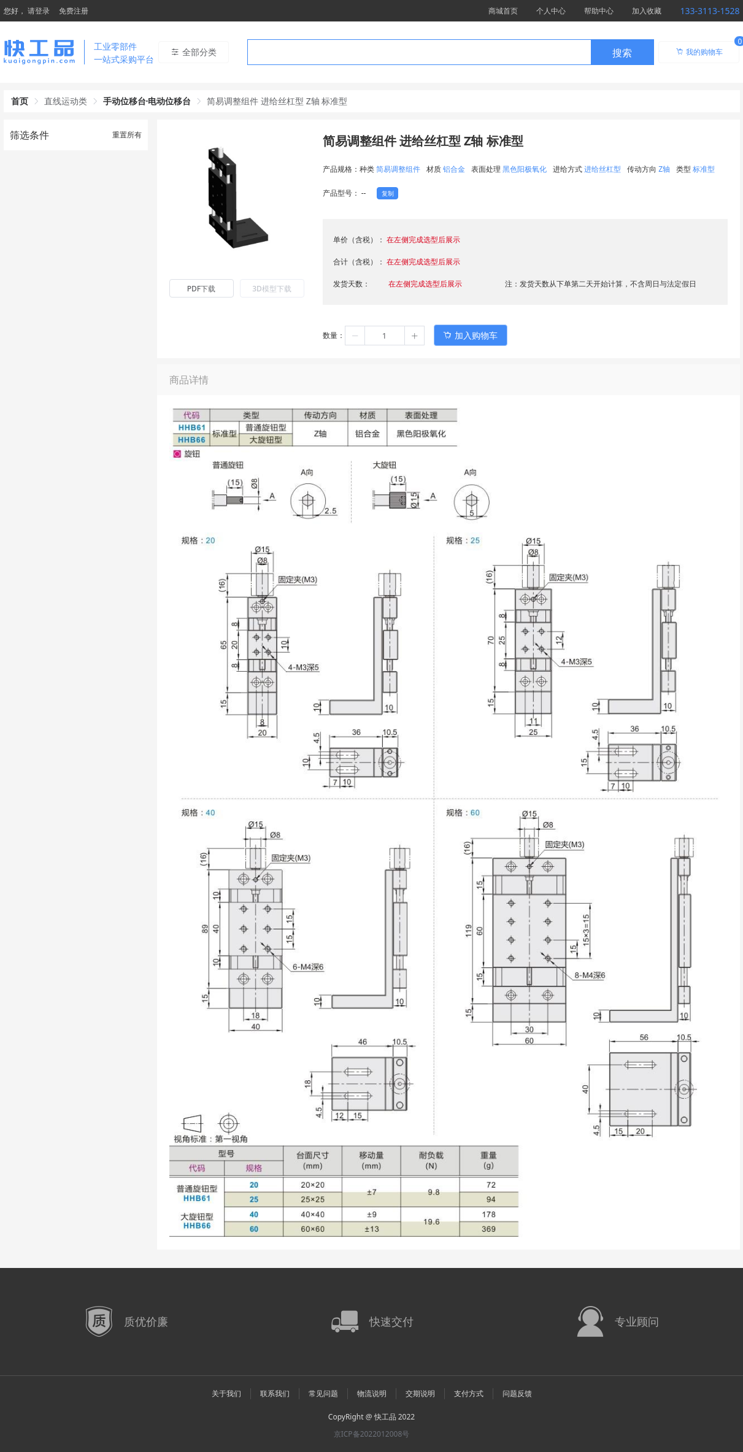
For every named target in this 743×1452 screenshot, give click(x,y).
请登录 (39, 11)
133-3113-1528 (709, 11)
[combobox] (450, 52)
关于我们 (226, 1393)
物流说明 (372, 1393)
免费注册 (73, 11)
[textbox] (419, 53)
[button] (355, 335)
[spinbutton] (385, 335)
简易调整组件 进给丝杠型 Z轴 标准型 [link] (277, 101)
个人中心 (551, 11)
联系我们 (275, 1393)
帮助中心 (599, 11)
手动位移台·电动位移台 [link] (147, 101)
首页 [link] (19, 101)
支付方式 (468, 1393)
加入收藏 (646, 11)
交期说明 (420, 1393)
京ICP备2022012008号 (372, 1434)
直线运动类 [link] (65, 101)
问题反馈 (517, 1393)
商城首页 (503, 11)
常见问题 (323, 1393)
